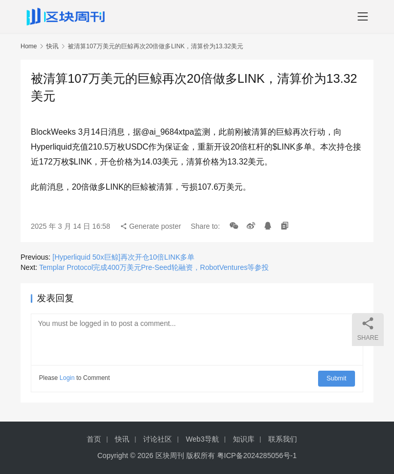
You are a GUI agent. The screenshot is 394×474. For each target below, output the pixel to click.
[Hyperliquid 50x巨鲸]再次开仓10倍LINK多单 (123, 257)
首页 (94, 439)
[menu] (362, 16)
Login (67, 377)
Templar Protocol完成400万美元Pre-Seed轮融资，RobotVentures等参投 (154, 267)
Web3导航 (202, 439)
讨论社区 (157, 439)
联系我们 (282, 439)
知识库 (243, 439)
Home (29, 46)
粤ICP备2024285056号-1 (257, 455)
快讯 (52, 46)
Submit (337, 377)
